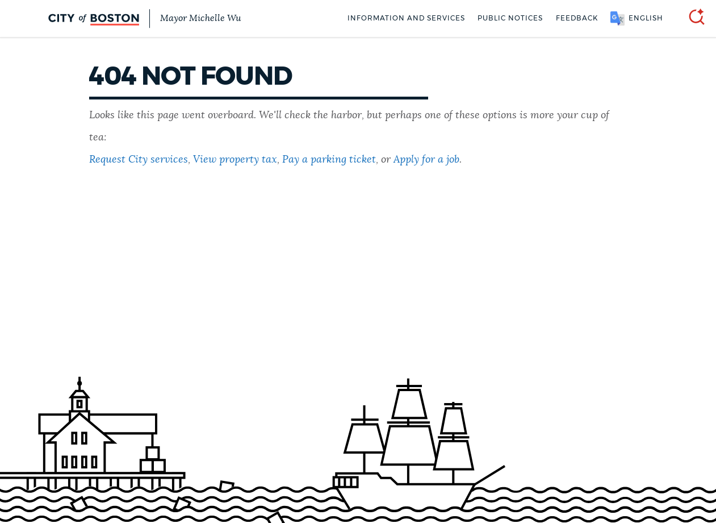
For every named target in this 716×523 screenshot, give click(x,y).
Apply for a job (426, 160)
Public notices (510, 18)
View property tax (235, 160)
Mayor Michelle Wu (200, 18)
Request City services (138, 160)
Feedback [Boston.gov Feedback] (577, 18)
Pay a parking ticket (329, 160)
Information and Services (406, 18)
